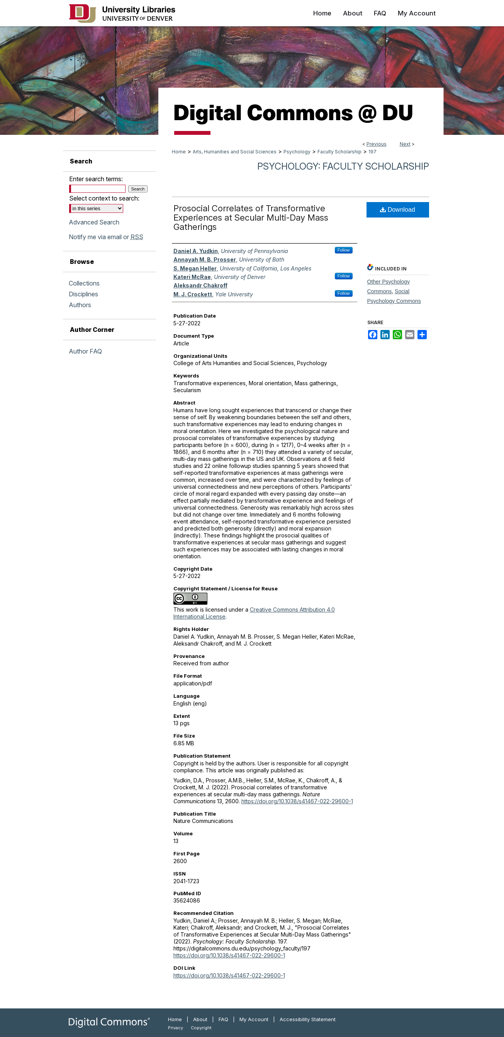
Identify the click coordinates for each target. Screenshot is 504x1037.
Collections (84, 283)
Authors (80, 305)
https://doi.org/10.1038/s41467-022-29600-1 (297, 801)
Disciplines (83, 294)
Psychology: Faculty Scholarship (343, 166)
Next (405, 144)
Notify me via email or (106, 237)
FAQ (223, 1019)
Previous (377, 144)
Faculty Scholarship (339, 152)
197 (372, 152)
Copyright (201, 1027)
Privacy (175, 1027)
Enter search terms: (96, 179)
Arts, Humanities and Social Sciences (235, 152)
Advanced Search (94, 222)
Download (397, 209)
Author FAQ (85, 351)
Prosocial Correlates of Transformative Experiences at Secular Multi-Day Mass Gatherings (250, 217)
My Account (253, 1019)
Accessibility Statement (308, 1019)
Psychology (297, 152)
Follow (344, 250)
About (200, 1019)
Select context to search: (104, 198)
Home (179, 152)
